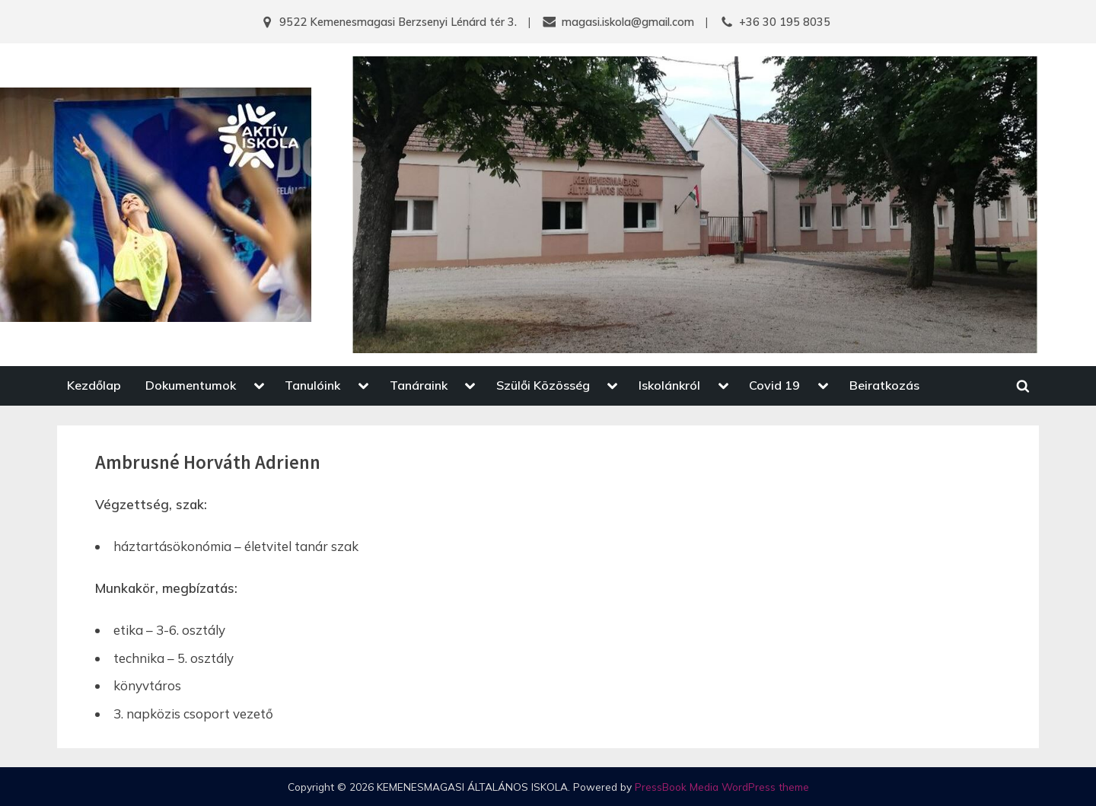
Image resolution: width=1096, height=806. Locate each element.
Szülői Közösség (543, 385)
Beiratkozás (884, 385)
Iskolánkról (669, 385)
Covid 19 (774, 385)
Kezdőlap (94, 385)
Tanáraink (419, 385)
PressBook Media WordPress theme (722, 786)
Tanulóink (312, 385)
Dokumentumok (190, 385)
